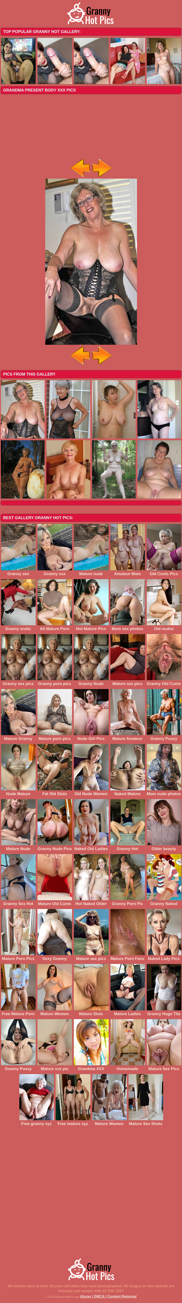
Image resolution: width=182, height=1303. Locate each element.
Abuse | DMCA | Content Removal (108, 1296)
